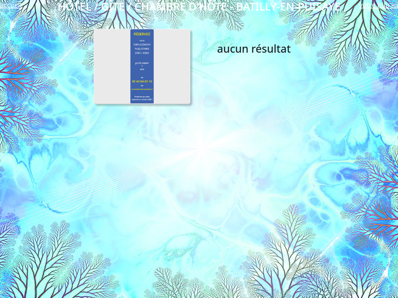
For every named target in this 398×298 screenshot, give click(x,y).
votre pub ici (378, 4)
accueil (10, 4)
